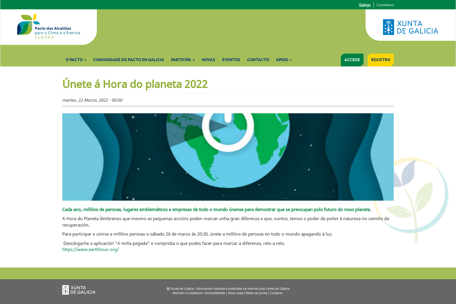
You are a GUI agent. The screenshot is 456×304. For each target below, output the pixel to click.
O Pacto (76, 60)
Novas (208, 60)
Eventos (231, 60)
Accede (352, 60)
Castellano (385, 4)
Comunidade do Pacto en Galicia (128, 60)
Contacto (258, 60)
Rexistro (380, 60)
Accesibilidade (215, 293)
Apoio (284, 60)
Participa (183, 60)
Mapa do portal (256, 293)
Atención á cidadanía (187, 293)
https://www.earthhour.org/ (90, 249)
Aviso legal (235, 293)
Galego (364, 4)
